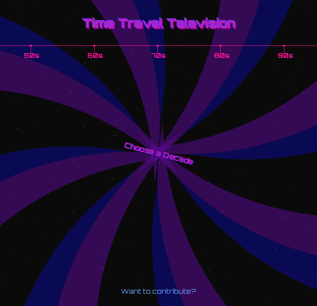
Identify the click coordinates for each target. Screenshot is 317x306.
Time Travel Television (158, 22)
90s (285, 55)
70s (158, 55)
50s (31, 55)
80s (222, 55)
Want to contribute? (158, 291)
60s (95, 55)
